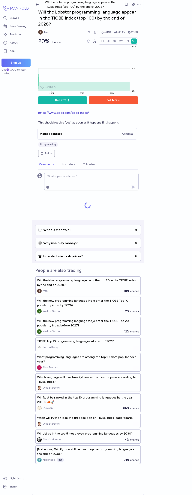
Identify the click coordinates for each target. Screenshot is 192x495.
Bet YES (62, 100)
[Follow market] (126, 5)
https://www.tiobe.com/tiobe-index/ (63, 113)
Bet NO (113, 100)
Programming (48, 144)
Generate (127, 133)
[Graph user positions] (94, 41)
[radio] (102, 41)
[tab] (46, 164)
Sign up (16, 62)
